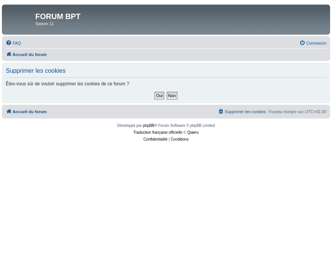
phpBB (148, 125)
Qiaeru (193, 132)
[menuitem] (13, 43)
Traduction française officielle (157, 132)
